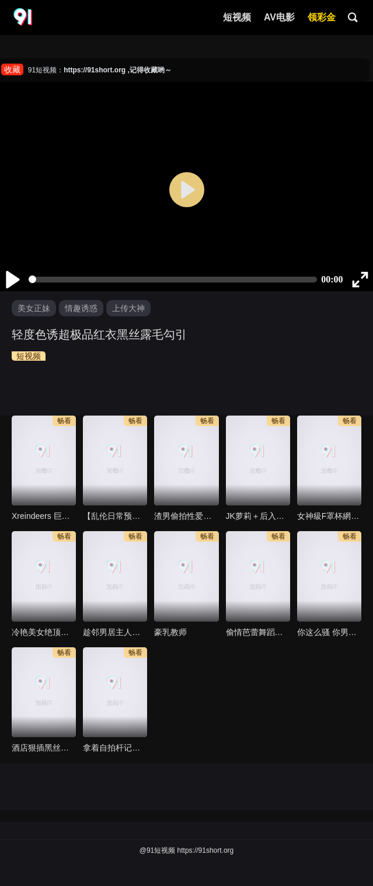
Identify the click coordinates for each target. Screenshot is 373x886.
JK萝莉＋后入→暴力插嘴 (258, 516)
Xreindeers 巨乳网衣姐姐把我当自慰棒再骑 (44, 516)
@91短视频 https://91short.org (187, 850)
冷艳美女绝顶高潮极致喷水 (44, 632)
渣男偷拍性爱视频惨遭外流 (186, 516)
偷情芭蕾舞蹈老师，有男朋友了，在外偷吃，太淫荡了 (258, 632)
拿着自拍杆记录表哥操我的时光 (115, 747)
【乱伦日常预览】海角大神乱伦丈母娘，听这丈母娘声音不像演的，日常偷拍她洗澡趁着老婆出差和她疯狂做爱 (115, 516)
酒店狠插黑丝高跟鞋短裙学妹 (44, 747)
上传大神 (128, 308)
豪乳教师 (170, 632)
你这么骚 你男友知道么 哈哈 (329, 632)
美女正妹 (34, 308)
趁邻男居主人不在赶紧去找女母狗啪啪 (115, 632)
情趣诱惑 (81, 308)
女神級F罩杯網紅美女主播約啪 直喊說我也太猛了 (329, 516)
